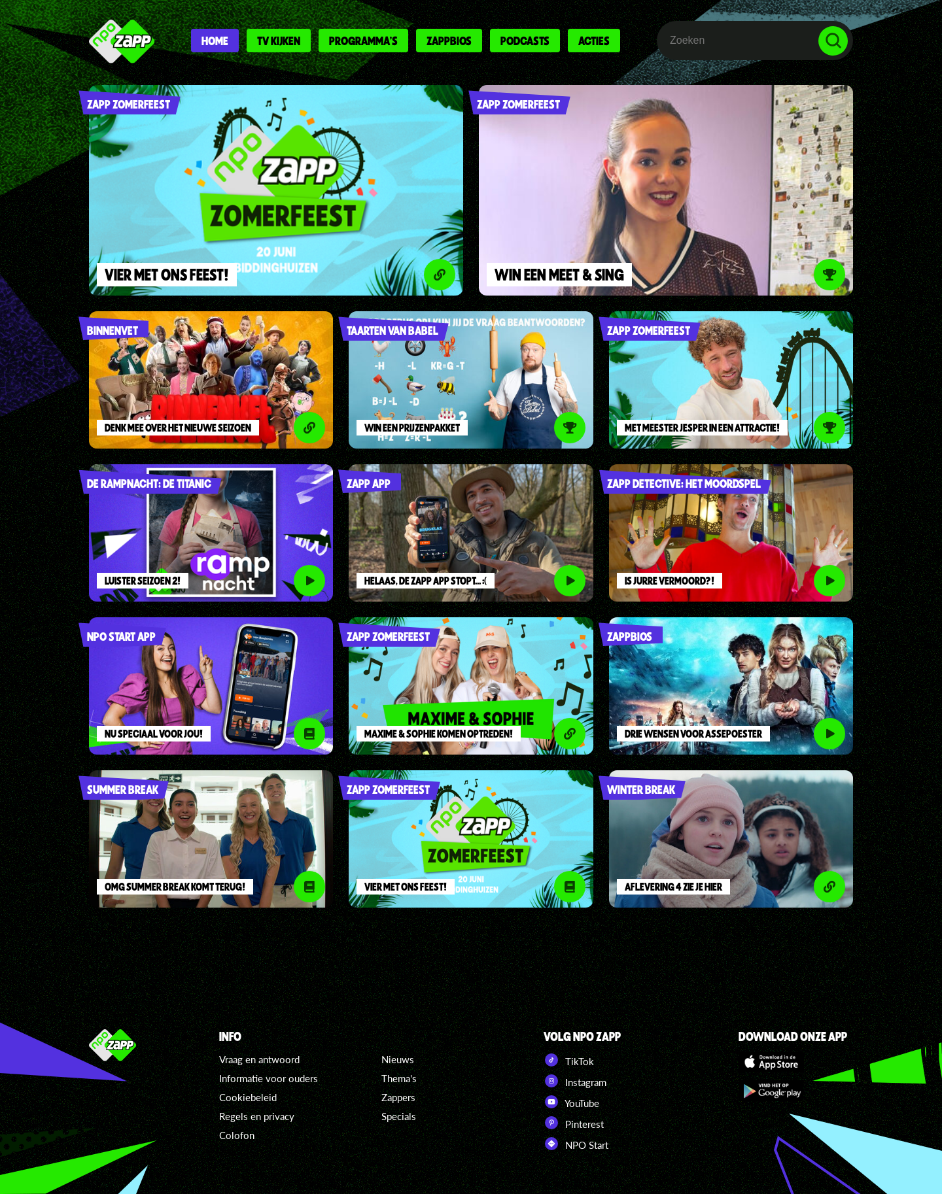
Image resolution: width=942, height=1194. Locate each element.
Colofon (236, 1135)
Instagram (575, 1081)
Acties (594, 40)
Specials (398, 1116)
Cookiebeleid (248, 1097)
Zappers (398, 1097)
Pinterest (574, 1123)
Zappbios (449, 40)
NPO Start (576, 1143)
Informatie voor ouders (268, 1078)
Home (214, 40)
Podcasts (525, 40)
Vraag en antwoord (259, 1059)
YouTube (571, 1102)
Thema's (399, 1078)
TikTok (569, 1060)
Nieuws (397, 1059)
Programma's (363, 40)
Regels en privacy (256, 1116)
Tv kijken (278, 40)
